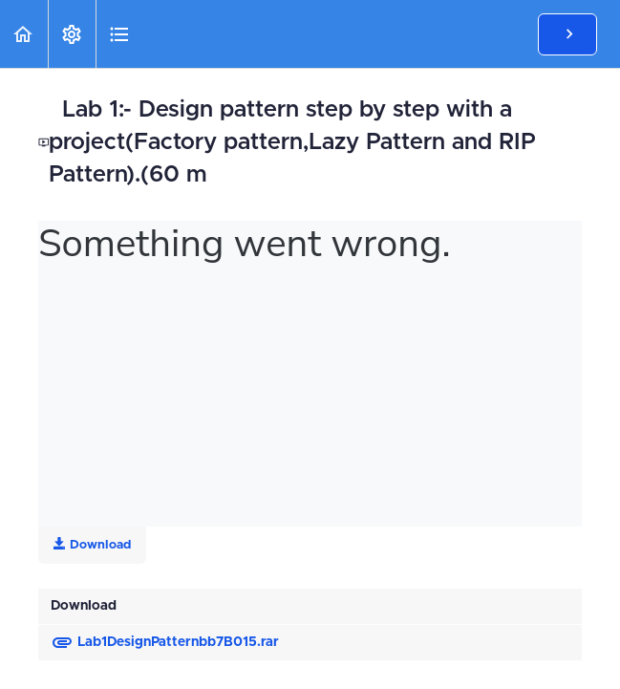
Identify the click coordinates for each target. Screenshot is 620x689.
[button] (24, 34)
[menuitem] (72, 34)
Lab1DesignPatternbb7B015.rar (165, 642)
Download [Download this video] (92, 544)
